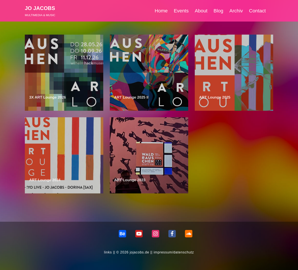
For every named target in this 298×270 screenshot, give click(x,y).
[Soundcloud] (188, 233)
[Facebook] (172, 233)
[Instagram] (155, 233)
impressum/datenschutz (174, 252)
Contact (257, 10)
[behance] (122, 233)
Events (181, 10)
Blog (218, 10)
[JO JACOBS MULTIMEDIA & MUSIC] (40, 11)
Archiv (236, 10)
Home (161, 10)
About (201, 10)
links (108, 252)
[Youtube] (139, 233)
